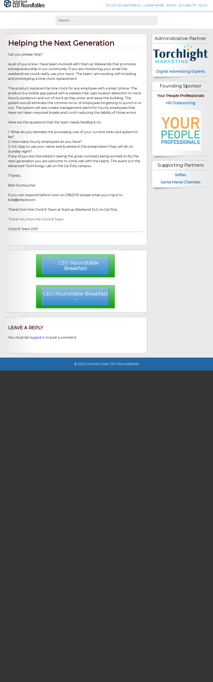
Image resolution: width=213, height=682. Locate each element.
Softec (180, 175)
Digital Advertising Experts (180, 71)
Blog (203, 5)
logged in (37, 337)
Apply (172, 5)
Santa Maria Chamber (181, 182)
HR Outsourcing (180, 103)
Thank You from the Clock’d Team (36, 219)
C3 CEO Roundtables (123, 5)
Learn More (153, 5)
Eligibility (188, 5)
